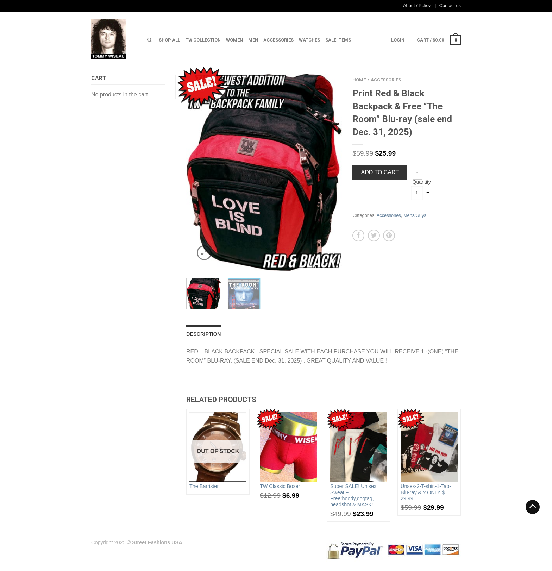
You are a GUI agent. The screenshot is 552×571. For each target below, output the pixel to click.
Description (203, 334)
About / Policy (417, 5)
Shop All (169, 40)
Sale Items (338, 40)
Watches (309, 40)
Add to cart (380, 172)
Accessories (278, 40)
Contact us (450, 5)
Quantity (422, 182)
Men (253, 40)
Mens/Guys (414, 215)
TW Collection (203, 40)
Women (234, 40)
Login (397, 40)
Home (359, 79)
